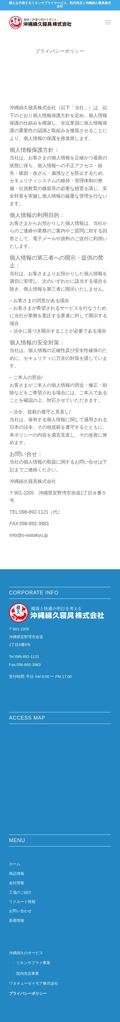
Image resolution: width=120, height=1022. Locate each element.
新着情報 (16, 920)
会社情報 (16, 883)
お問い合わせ (20, 911)
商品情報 (16, 873)
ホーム (14, 864)
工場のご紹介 (20, 892)
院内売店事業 (27, 973)
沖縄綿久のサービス (26, 953)
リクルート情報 (22, 901)
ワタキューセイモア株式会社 (33, 983)
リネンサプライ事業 (33, 963)
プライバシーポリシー (28, 993)
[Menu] (108, 22)
